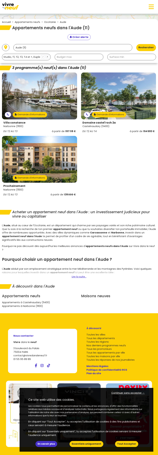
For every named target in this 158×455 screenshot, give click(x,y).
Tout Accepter (126, 443)
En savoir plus (46, 443)
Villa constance (14, 123)
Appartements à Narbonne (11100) (22, 306)
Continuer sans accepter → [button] (128, 393)
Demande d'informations (30, 114)
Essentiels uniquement (86, 443)
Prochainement (14, 186)
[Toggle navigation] (151, 7)
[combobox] (26, 57)
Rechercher (146, 47)
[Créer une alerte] (79, 37)
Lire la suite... (79, 276)
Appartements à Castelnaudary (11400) (26, 302)
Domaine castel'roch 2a (99, 123)
